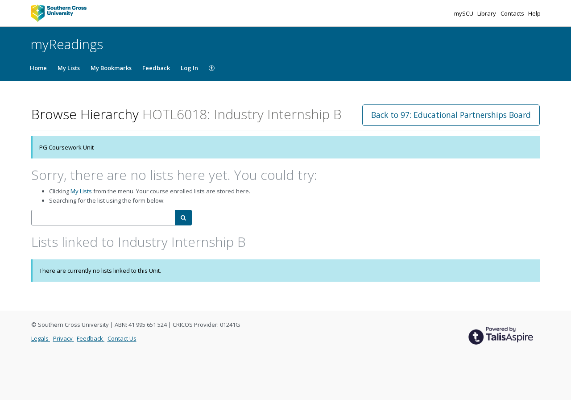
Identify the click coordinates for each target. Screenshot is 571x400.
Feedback (156, 68)
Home (38, 68)
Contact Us (122, 338)
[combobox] (103, 217)
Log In (189, 68)
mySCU (464, 13)
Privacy (63, 338)
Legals (40, 338)
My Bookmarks (111, 68)
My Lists (69, 68)
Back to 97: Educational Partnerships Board (451, 114)
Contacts (513, 13)
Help (534, 13)
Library (487, 13)
